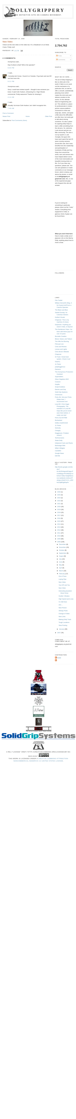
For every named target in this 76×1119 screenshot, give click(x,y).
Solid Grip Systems (61, 392)
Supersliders (59, 376)
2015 (59, 521)
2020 (59, 506)
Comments (60, 59)
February (62, 574)
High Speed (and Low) (66, 599)
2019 (59, 509)
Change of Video (64, 613)
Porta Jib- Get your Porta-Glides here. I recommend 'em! (63, 399)
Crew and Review (61, 346)
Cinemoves (58, 394)
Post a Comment (8, 113)
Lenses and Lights (61, 349)
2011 (59, 533)
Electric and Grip (60, 389)
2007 (59, 632)
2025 (59, 495)
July (60, 559)
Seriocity (58, 428)
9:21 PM (11, 81)
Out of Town (62, 576)
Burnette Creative (60, 336)
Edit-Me (57, 456)
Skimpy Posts (63, 611)
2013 (59, 527)
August (61, 556)
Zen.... (61, 605)
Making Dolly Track (65, 619)
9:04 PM (11, 68)
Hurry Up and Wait (61, 417)
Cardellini (58, 451)
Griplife (57, 384)
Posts (59, 56)
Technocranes (59, 438)
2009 (59, 539)
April (60, 568)
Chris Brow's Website (62, 352)
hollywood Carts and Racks (64, 443)
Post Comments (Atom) (19, 120)
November (62, 547)
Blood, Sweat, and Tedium (63, 339)
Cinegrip (57, 430)
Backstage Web (60, 445)
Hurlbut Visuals (60, 317)
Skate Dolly (59, 440)
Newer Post (6, 116)
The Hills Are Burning (62, 341)
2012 (59, 530)
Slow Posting (63, 625)
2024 (59, 498)
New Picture (63, 608)
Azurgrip (58, 658)
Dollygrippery (38, 10)
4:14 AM (11, 97)
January (62, 629)
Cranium (58, 382)
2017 (59, 515)
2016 (59, 518)
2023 (59, 501)
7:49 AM (11, 108)
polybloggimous (60, 367)
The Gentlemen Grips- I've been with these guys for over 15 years (64, 331)
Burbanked (58, 420)
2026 (59, 492)
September (63, 553)
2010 (59, 536)
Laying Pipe (62, 579)
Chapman (58, 354)
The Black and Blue (61, 310)
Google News (59, 453)
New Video (62, 582)
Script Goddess (60, 387)
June (61, 562)
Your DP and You (64, 585)
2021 (59, 503)
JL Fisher (58, 364)
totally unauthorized (61, 423)
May (60, 565)
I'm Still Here (63, 602)
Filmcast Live (59, 344)
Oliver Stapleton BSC (62, 379)
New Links (62, 616)
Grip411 (57, 361)
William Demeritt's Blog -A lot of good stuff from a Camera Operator (63, 305)
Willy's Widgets (60, 448)
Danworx (58, 369)
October (62, 550)
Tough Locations (64, 622)
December (62, 544)
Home (28, 116)
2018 (59, 512)
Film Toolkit (58, 300)
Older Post (48, 116)
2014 (59, 524)
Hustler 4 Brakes (64, 596)
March (61, 571)
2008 (59, 542)
